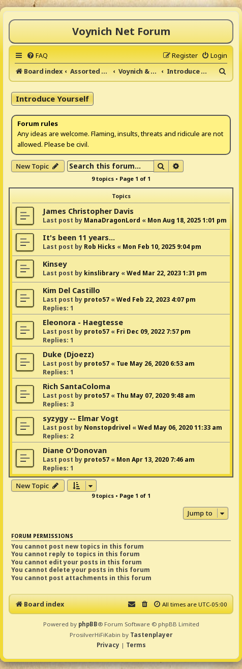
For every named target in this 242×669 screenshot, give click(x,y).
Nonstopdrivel (107, 427)
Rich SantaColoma (76, 386)
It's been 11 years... (79, 237)
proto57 (96, 299)
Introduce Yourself (52, 98)
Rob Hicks (99, 246)
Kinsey (55, 264)
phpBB (88, 624)
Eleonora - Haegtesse (83, 322)
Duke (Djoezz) (68, 354)
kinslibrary (101, 273)
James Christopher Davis (88, 211)
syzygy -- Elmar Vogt (80, 418)
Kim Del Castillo (71, 290)
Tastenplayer (151, 635)
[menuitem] (37, 55)
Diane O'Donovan (75, 450)
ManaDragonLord (112, 220)
